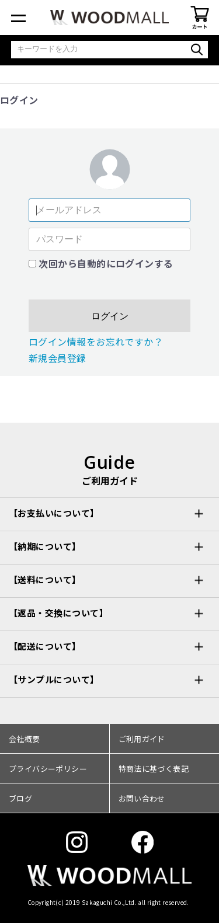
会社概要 (24, 738)
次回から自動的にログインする (106, 263)
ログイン (109, 316)
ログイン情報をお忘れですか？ (96, 342)
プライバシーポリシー (48, 768)
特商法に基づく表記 (154, 768)
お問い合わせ (142, 798)
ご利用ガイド (142, 738)
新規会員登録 (57, 358)
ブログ (20, 798)
